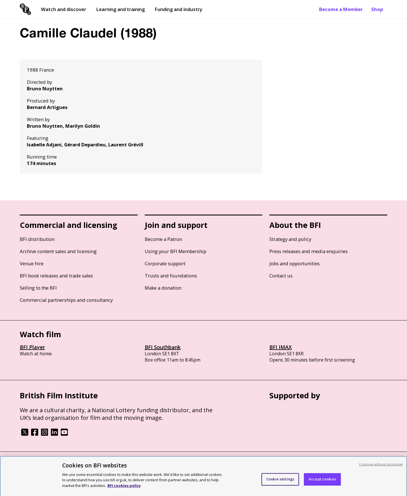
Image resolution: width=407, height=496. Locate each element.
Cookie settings (280, 482)
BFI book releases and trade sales (56, 275)
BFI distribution (37, 239)
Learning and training (120, 9)
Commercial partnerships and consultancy (66, 300)
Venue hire (32, 263)
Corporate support (165, 263)
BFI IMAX (280, 347)
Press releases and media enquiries (308, 251)
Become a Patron (163, 239)
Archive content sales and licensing (58, 251)
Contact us (281, 275)
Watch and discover (63, 9)
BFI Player (32, 347)
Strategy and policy (290, 239)
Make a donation (163, 288)
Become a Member (341, 9)
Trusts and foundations (171, 275)
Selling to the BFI (38, 288)
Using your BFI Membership (175, 251)
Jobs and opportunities (294, 263)
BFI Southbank (163, 347)
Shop (377, 9)
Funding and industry (178, 9)
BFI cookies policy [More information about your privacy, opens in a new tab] (124, 488)
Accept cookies (322, 482)
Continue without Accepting (380, 467)
